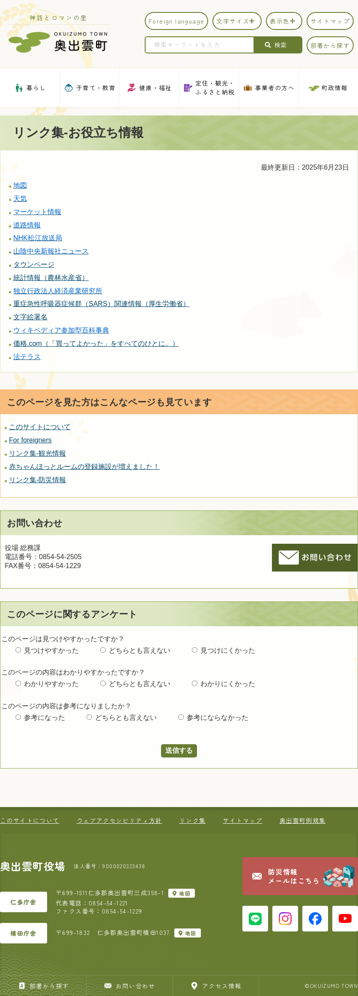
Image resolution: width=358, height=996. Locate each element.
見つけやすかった (51, 650)
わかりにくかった (227, 683)
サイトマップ (242, 820)
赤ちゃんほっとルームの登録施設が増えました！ (84, 466)
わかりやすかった (51, 683)
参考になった (44, 717)
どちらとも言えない (139, 650)
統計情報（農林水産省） (51, 277)
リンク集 (192, 820)
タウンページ (33, 264)
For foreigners (30, 440)
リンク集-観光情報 (37, 453)
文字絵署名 (30, 317)
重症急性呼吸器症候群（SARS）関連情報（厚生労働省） (101, 303)
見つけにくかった (227, 650)
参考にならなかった (217, 717)
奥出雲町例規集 (303, 820)
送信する (179, 750)
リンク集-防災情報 (37, 479)
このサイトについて (40, 426)
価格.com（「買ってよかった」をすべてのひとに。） (96, 343)
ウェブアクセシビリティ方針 (119, 820)
